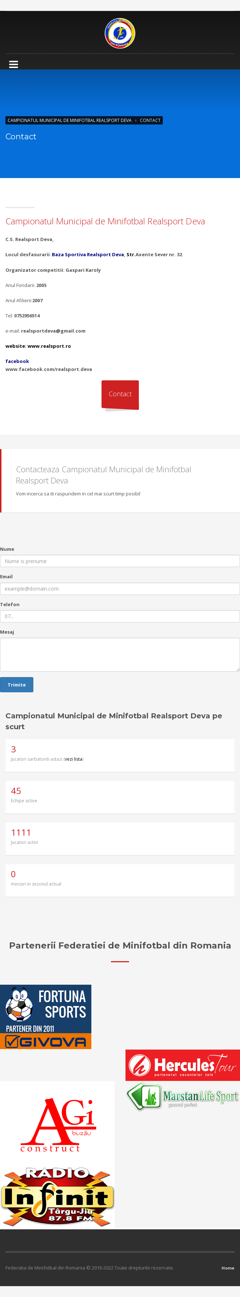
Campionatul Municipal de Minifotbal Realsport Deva (70, 120)
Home (228, 1268)
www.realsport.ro (49, 346)
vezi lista (73, 759)
